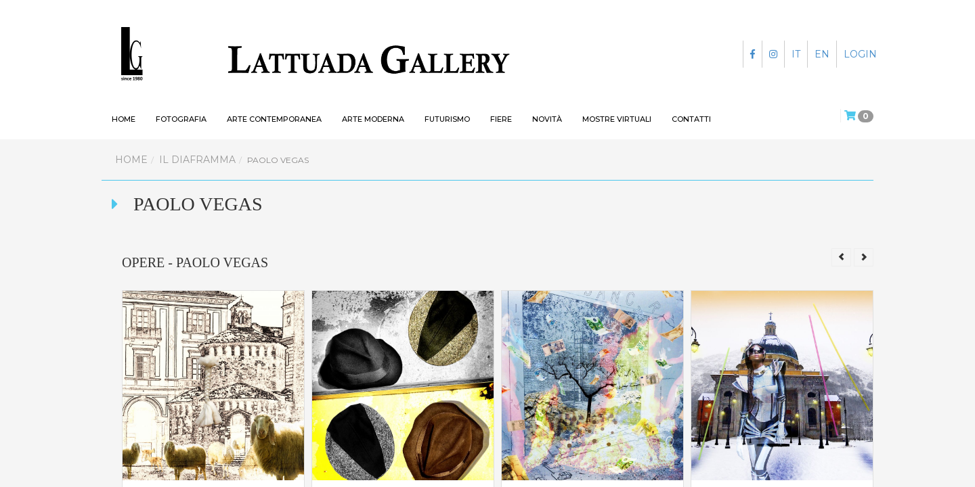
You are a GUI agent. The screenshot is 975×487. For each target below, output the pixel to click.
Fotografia (181, 119)
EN (822, 54)
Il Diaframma (197, 160)
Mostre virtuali (616, 119)
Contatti (691, 119)
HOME (123, 119)
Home (131, 160)
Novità (547, 119)
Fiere (501, 119)
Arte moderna (373, 119)
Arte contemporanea (274, 119)
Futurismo (447, 119)
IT (796, 54)
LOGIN (860, 54)
